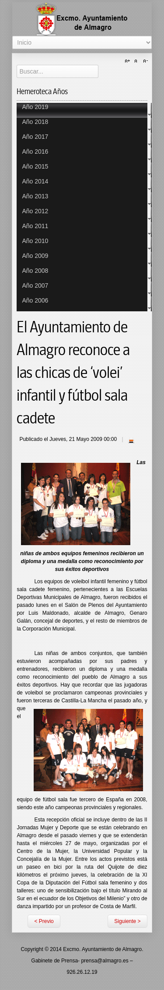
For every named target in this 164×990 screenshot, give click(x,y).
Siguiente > (127, 921)
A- (144, 61)
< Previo (43, 921)
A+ (129, 61)
